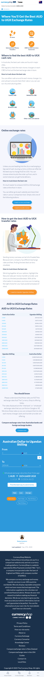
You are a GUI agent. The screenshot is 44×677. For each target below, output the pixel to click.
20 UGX (4, 365)
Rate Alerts (29, 675)
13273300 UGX (38, 345)
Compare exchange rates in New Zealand (22, 649)
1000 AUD (4, 340)
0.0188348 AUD (38, 368)
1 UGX (3, 357)
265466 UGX (38, 331)
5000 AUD (4, 345)
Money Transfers (7, 675)
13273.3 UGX (38, 320)
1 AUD (3, 317)
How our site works (22, 629)
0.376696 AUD (38, 379)
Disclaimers (5, 9)
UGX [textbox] (25, 465)
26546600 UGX (38, 348)
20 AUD (4, 326)
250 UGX (4, 374)
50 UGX (4, 368)
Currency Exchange (19, 675)
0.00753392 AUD (37, 365)
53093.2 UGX (38, 326)
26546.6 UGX (38, 323)
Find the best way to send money (22, 485)
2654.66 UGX (38, 317)
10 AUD (4, 323)
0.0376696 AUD (38, 371)
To (3, 462)
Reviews (22, 646)
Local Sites (22, 662)
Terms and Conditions (22, 626)
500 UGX (4, 376)
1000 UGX (4, 379)
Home (3, 6)
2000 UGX (4, 382)
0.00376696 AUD (37, 362)
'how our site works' (23, 608)
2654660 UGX (38, 340)
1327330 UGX (38, 337)
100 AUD (4, 331)
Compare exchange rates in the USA (22, 652)
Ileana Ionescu (22, 541)
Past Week (21, 499)
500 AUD (4, 337)
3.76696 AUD (38, 388)
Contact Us (22, 659)
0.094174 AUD (38, 374)
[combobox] (31, 453)
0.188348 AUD (38, 376)
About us (22, 633)
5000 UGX (4, 385)
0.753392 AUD (38, 382)
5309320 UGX (38, 343)
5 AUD (3, 320)
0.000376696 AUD (37, 357)
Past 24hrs (11, 499)
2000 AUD (4, 343)
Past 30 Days (32, 499)
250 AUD (4, 334)
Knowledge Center (22, 642)
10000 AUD (5, 348)
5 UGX (3, 360)
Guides (22, 655)
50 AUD (4, 329)
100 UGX (4, 371)
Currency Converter (10, 6)
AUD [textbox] (25, 453)
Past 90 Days (22, 503)
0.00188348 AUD (37, 360)
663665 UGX (38, 334)
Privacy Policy (22, 623)
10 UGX (4, 362)
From (4, 449)
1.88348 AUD (38, 385)
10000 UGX (5, 388)
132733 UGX (38, 329)
